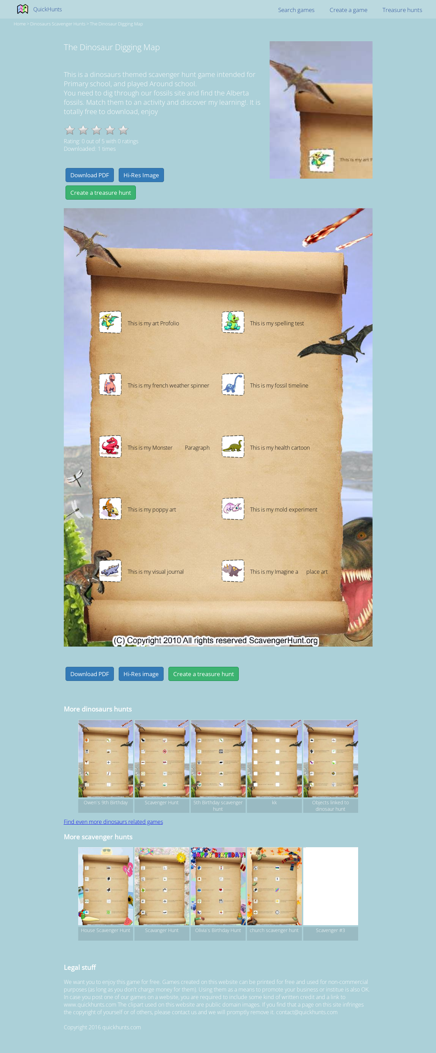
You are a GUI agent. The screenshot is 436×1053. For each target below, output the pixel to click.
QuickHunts (47, 9)
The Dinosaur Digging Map (116, 24)
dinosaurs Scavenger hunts (57, 24)
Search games (296, 10)
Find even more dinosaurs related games (113, 822)
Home (20, 24)
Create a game (348, 10)
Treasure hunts (402, 10)
